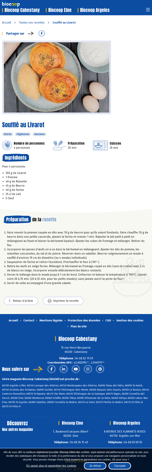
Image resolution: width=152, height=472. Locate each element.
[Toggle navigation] (148, 11)
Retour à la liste (21, 301)
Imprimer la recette (63, 301)
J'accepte (120, 465)
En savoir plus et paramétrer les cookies (51, 465)
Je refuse (95, 465)
